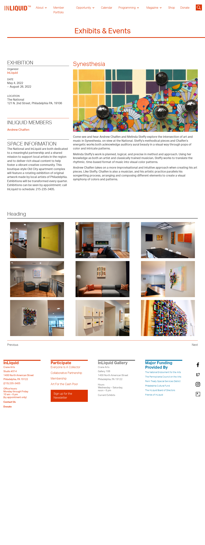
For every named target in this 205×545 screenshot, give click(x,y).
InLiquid (12, 72)
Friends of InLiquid (154, 395)
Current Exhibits (106, 395)
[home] (17, 10)
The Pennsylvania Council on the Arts (163, 377)
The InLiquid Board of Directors (160, 390)
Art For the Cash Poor (64, 384)
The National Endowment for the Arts (163, 372)
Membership (59, 378)
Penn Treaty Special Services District (162, 381)
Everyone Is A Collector (65, 367)
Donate (184, 7)
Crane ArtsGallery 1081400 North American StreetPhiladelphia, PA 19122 (113, 373)
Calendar (106, 7)
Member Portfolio (58, 10)
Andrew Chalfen (18, 129)
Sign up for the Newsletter (63, 395)
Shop (171, 7)
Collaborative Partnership (66, 373)
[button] (41, 8)
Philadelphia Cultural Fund (157, 386)
